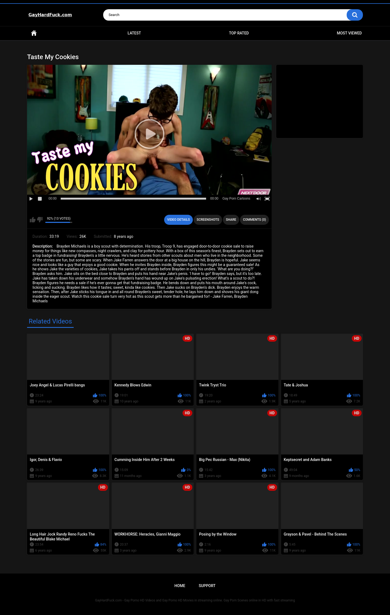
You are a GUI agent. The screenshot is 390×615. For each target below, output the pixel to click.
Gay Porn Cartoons (236, 198)
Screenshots (208, 220)
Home (34, 33)
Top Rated (239, 33)
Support (207, 586)
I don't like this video (40, 219)
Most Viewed (349, 33)
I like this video (32, 219)
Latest (134, 33)
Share (231, 220)
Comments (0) (254, 220)
